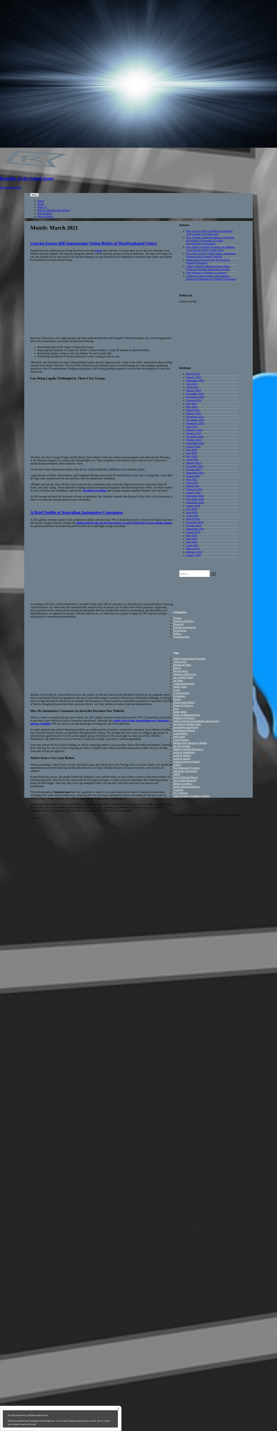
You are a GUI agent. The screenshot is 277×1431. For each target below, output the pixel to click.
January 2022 (193, 462)
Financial (178, 624)
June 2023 (191, 426)
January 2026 (193, 377)
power (98, 250)
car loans (178, 680)
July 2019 (191, 535)
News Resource (11, 187)
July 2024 (191, 403)
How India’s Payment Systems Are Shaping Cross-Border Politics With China (210, 249)
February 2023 (194, 430)
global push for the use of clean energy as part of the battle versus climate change (124, 522)
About (40, 204)
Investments (179, 630)
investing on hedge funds (187, 724)
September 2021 (195, 472)
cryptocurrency (181, 693)
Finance (177, 618)
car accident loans (183, 677)
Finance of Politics (183, 621)
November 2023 (195, 420)
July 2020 (191, 509)
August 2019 (193, 532)
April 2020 (192, 515)
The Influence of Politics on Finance (206, 272)
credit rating (180, 686)
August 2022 (193, 446)
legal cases (179, 736)
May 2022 (191, 456)
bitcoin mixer (180, 671)
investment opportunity (186, 727)
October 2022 (193, 439)
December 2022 (195, 436)
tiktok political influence (186, 786)
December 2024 (195, 393)
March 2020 (193, 519)
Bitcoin (177, 668)
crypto (176, 690)
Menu (34, 195)
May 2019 (191, 542)
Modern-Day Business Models (190, 743)
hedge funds (180, 711)
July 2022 (191, 449)
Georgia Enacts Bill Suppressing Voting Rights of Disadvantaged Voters (93, 243)
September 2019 (195, 528)
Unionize (178, 789)
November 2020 (195, 499)
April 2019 (192, 545)
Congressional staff (184, 683)
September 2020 (195, 502)
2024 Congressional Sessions (189, 658)
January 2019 (193, 555)
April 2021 (192, 482)
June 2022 (191, 453)
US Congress (180, 793)
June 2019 (191, 538)
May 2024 (191, 406)
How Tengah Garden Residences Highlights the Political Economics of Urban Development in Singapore (210, 240)
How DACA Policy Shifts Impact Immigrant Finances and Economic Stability (211, 255)
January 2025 (193, 390)
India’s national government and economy (196, 721)
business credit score (184, 674)
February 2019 (194, 552)
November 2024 (195, 397)
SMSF (176, 774)
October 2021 (193, 469)
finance (177, 699)
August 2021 (193, 476)
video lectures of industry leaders (191, 796)
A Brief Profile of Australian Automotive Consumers (76, 512)
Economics (179, 696)
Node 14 (42, 207)
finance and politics (184, 702)
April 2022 (192, 459)
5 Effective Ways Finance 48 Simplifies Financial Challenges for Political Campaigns (211, 278)
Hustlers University (184, 718)
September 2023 (195, 423)
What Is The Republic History (54, 210)
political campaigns (184, 752)
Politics (177, 633)
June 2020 (191, 512)
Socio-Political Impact (185, 777)
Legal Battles (180, 733)
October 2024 (193, 400)
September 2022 (195, 443)
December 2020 (195, 495)
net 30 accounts (181, 746)
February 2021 (194, 489)
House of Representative (186, 715)
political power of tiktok (186, 761)
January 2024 (193, 413)
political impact (181, 758)
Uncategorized (181, 636)
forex (176, 708)
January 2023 (193, 433)
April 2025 (192, 387)
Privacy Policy (45, 216)
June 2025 (191, 383)
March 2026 (193, 373)
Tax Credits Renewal (184, 780)
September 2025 (195, 380)
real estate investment (185, 771)
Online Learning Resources (188, 749)
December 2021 (195, 466)
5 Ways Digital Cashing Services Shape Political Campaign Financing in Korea (208, 268)
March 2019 (193, 548)
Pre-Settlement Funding (186, 768)
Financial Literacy (183, 705)
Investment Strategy (184, 730)
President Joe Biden (94, 490)
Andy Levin (179, 661)
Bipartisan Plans (182, 665)
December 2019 (195, 522)
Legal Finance (181, 739)
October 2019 (193, 525)
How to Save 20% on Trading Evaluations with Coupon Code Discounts (209, 233)
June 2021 (191, 479)
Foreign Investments (184, 627)
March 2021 (193, 486)
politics (177, 764)
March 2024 (193, 410)
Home (40, 200)
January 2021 (193, 492)
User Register (44, 213)
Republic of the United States (27, 178)
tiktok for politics (182, 783)
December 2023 (195, 416)
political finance (182, 755)
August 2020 (193, 505)
